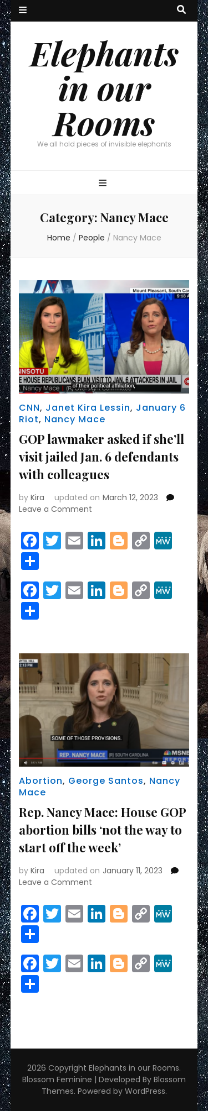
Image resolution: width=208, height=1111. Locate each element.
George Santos (106, 780)
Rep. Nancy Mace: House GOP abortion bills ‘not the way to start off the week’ (102, 830)
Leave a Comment (55, 509)
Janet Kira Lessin (87, 407)
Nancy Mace (74, 419)
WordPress (145, 1091)
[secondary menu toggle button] (23, 10)
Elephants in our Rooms (104, 87)
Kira (37, 497)
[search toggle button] (181, 10)
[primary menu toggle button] (104, 183)
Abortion (41, 780)
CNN (29, 407)
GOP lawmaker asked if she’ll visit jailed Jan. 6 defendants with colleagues (101, 457)
